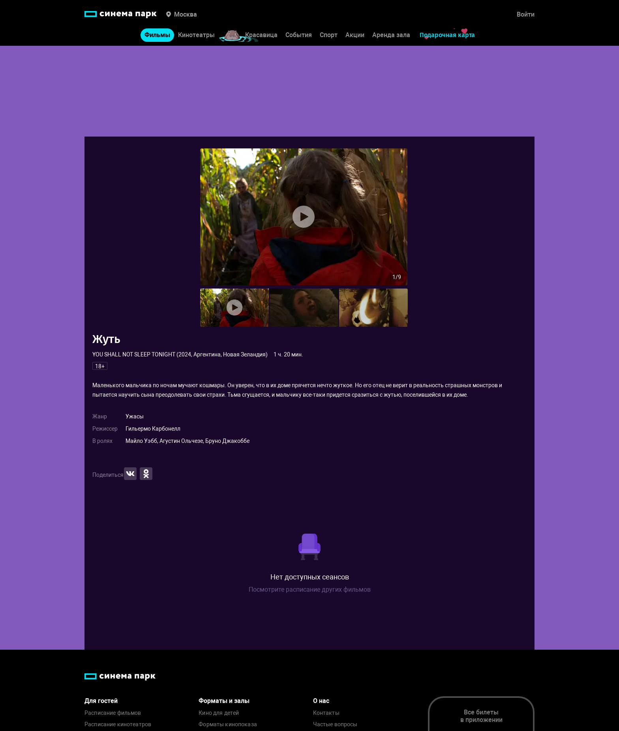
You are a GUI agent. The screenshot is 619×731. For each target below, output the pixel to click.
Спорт (329, 35)
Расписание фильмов (112, 713)
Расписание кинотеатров (117, 724)
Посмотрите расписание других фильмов (310, 589)
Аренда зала (391, 35)
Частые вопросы (335, 724)
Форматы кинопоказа (228, 724)
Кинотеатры (196, 35)
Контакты (326, 713)
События (298, 35)
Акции (354, 35)
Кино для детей (219, 713)
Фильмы (157, 35)
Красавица (261, 35)
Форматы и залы (224, 701)
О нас (321, 701)
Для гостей (101, 701)
